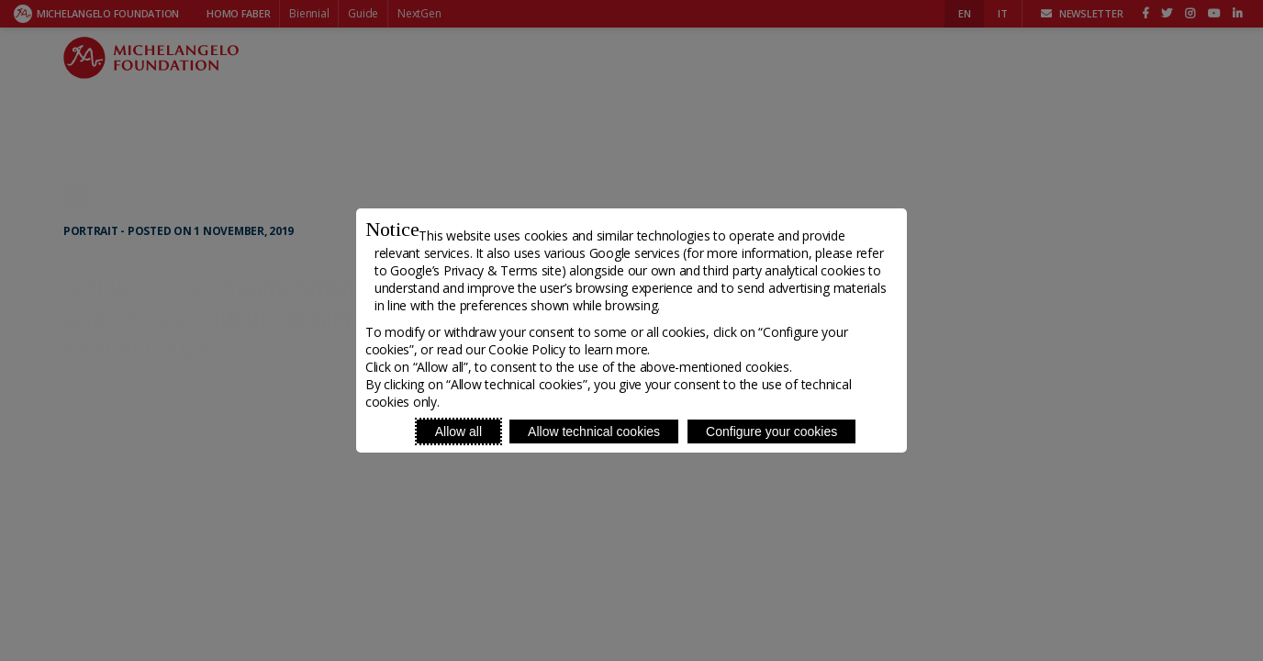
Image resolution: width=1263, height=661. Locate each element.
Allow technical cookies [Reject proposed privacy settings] (594, 431)
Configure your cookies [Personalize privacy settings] (771, 431)
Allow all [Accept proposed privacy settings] (458, 431)
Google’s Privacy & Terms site (475, 270)
